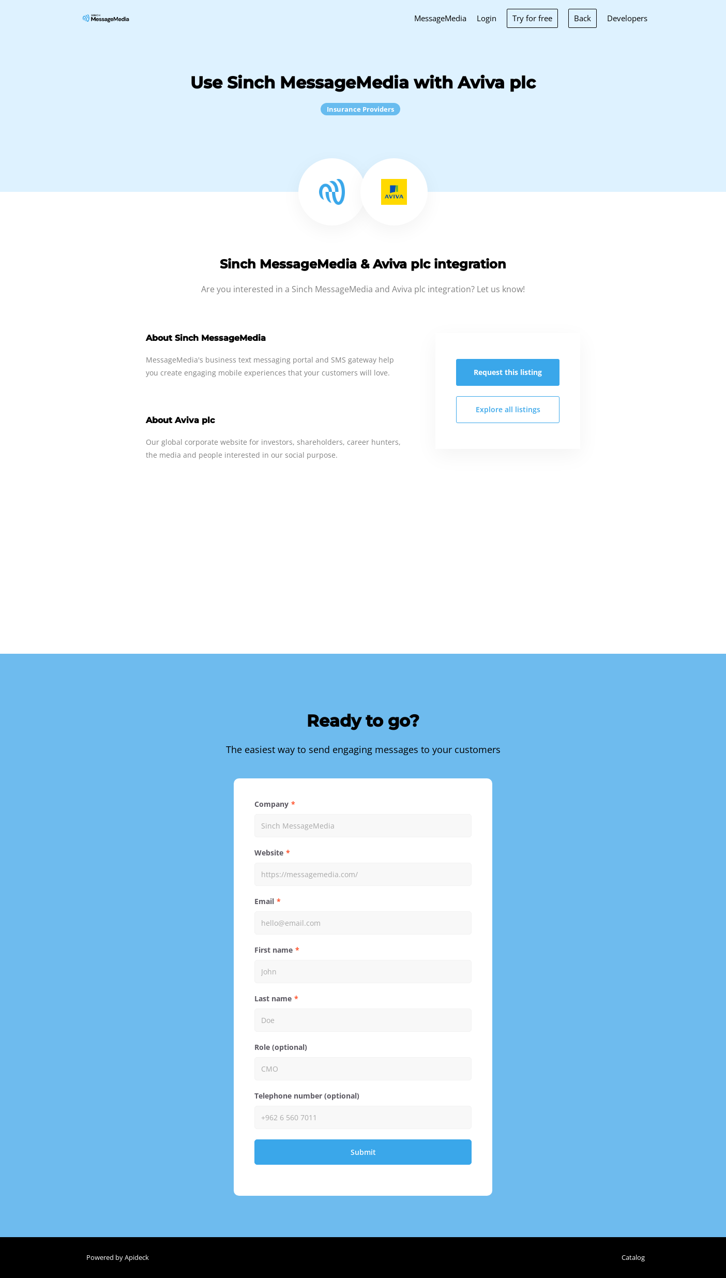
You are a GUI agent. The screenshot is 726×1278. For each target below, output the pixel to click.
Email (264, 901)
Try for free (532, 18)
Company (271, 804)
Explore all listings (508, 409)
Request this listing (508, 372)
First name (273, 950)
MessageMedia (440, 18)
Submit (363, 1152)
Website (268, 853)
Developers (627, 18)
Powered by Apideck (117, 1257)
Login (486, 18)
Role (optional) (280, 1047)
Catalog (633, 1257)
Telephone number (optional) (306, 1096)
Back (582, 18)
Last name (273, 998)
